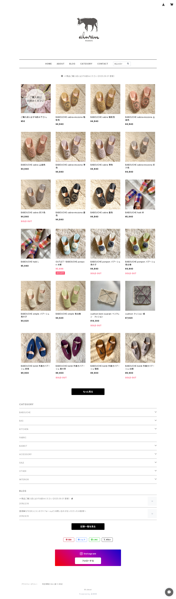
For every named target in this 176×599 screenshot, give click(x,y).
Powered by (88, 594)
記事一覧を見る (88, 526)
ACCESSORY (25, 454)
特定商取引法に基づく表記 (52, 584)
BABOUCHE (25, 412)
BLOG (72, 64)
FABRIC (22, 437)
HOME (48, 64)
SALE (21, 463)
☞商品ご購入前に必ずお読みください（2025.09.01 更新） (88, 76)
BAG (21, 421)
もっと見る (88, 391)
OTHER (22, 471)
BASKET (23, 446)
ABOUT (60, 64)
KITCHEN (23, 429)
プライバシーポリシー (29, 584)
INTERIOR (24, 479)
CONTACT (102, 64)
